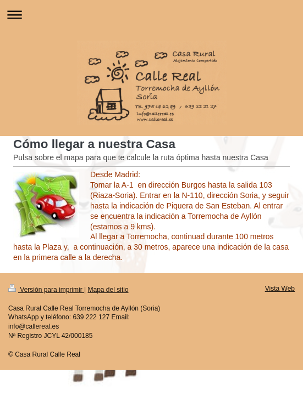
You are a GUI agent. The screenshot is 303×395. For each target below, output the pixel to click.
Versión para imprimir (46, 290)
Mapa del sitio (108, 290)
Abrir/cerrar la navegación (151, 14)
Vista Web (280, 288)
